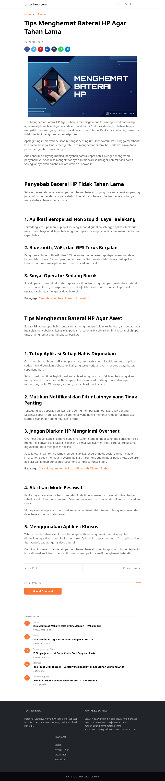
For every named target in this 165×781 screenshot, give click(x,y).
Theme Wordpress (40, 676)
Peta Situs (59, 759)
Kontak (58, 744)
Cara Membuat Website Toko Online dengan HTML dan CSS (66, 626)
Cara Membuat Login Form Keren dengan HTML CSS (62, 639)
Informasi (36, 662)
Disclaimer (60, 754)
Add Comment (43, 591)
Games (35, 649)
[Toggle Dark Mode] (126, 4)
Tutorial (35, 622)
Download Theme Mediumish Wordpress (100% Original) (65, 680)
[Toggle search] (132, 4)
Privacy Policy (61, 749)
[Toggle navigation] (138, 4)
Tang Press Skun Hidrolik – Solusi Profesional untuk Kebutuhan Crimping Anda (78, 666)
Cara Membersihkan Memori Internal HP (64, 298)
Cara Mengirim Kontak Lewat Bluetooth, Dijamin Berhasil (75, 468)
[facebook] (119, 4)
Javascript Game (47, 649)
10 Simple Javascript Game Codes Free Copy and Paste (64, 653)
